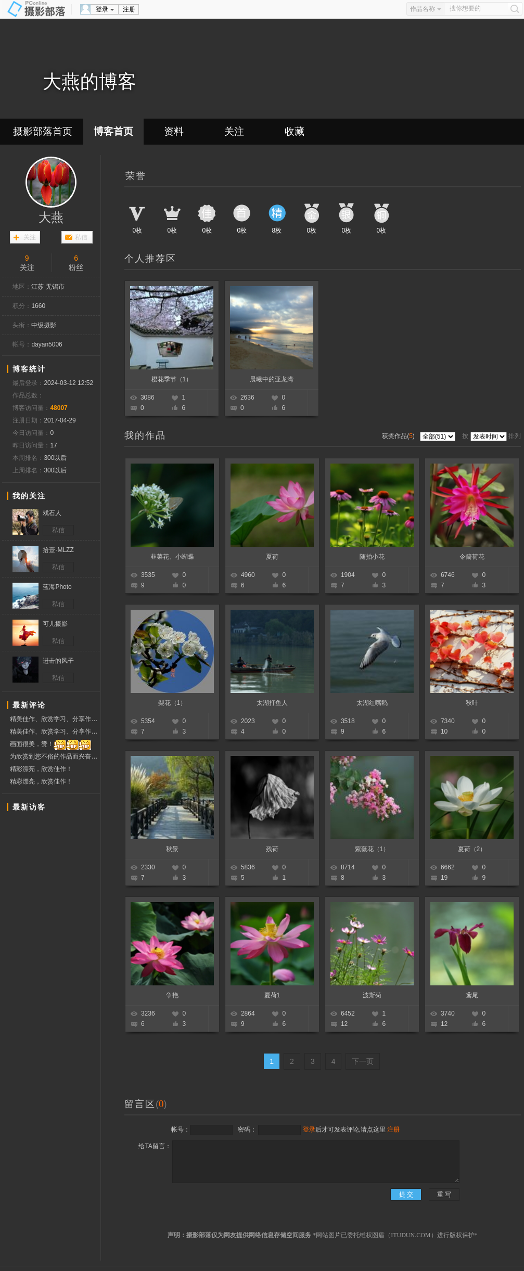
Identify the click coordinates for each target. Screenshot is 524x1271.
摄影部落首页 (42, 131)
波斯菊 (372, 995)
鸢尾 (472, 995)
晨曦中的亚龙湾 (271, 379)
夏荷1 (272, 995)
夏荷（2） (472, 849)
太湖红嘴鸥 (372, 703)
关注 (234, 131)
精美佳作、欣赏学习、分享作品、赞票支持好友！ (55, 719)
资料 (174, 131)
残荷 (272, 849)
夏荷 (272, 556)
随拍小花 (372, 556)
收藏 (294, 131)
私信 (81, 237)
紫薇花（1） (372, 849)
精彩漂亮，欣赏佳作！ (41, 769)
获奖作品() (399, 436)
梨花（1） (172, 703)
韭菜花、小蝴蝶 (172, 556)
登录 (102, 9)
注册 (129, 9)
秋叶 (472, 703)
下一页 (363, 1061)
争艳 (172, 995)
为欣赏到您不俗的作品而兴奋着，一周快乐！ (55, 757)
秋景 (172, 849)
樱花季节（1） (172, 379)
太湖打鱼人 (272, 703)
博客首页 (113, 131)
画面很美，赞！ (50, 744)
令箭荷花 (471, 556)
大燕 (51, 217)
